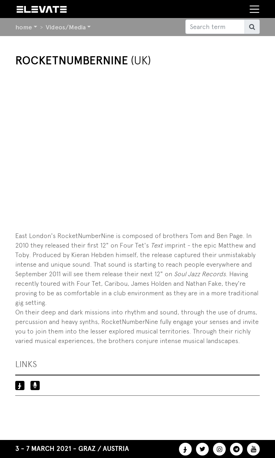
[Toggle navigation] (254, 9)
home (23, 27)
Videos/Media (66, 27)
